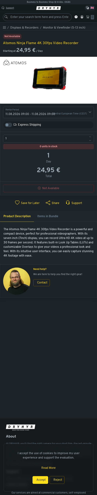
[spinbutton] (48, 138)
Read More (48, 468)
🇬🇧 (92, 8)
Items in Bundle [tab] (47, 216)
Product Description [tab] (17, 216)
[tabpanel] (48, 242)
